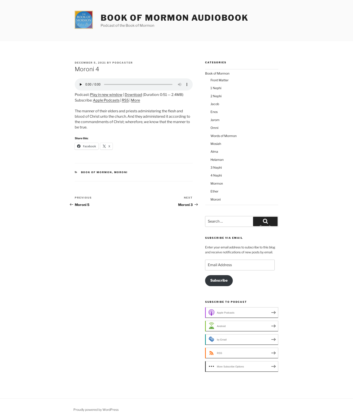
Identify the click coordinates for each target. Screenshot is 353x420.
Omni (214, 128)
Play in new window (106, 95)
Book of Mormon (96, 172)
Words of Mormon (223, 136)
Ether (214, 191)
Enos (214, 112)
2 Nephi (216, 96)
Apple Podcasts (106, 100)
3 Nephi (216, 167)
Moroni (121, 172)
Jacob (214, 104)
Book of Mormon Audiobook (175, 18)
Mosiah (215, 144)
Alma (214, 151)
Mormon (216, 183)
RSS (125, 100)
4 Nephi (216, 175)
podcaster (122, 62)
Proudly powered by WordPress (96, 409)
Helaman (217, 159)
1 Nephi (215, 88)
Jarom (214, 120)
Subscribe (219, 280)
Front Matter (219, 80)
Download (133, 95)
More (135, 100)
